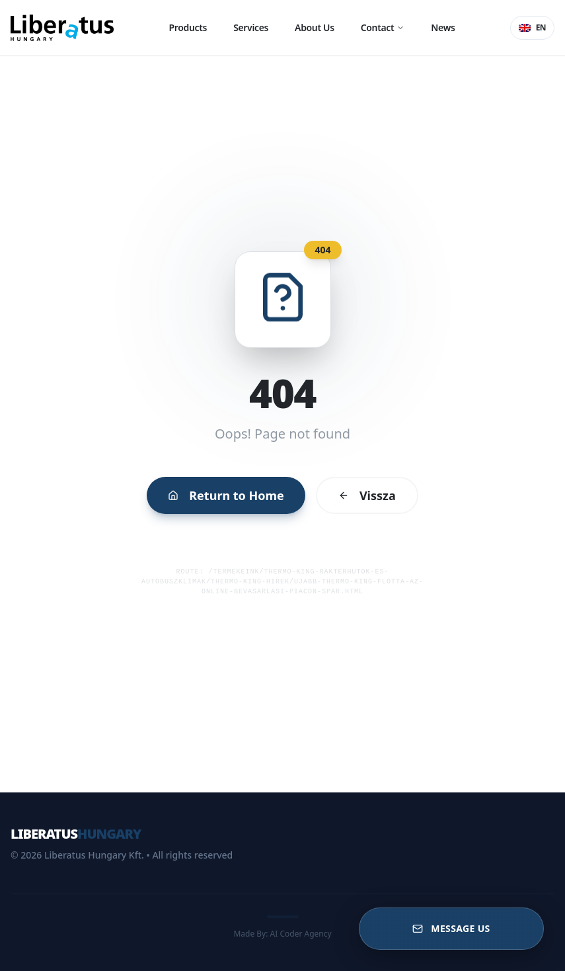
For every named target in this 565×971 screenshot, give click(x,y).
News (443, 27)
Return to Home (231, 489)
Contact (383, 27)
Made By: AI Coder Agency (282, 933)
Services (250, 27)
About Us (314, 27)
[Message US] (451, 929)
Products (188, 27)
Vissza (359, 489)
